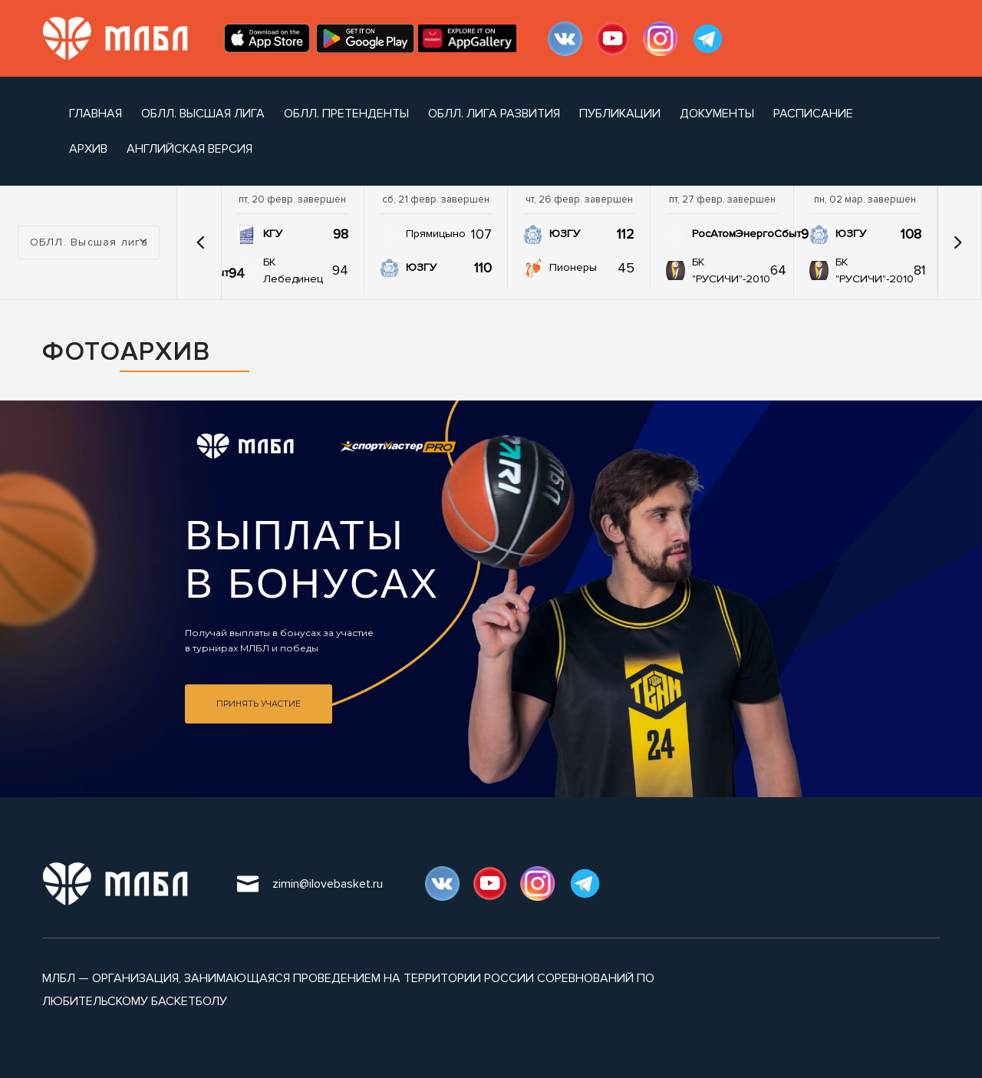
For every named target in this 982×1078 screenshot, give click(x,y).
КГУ (272, 233)
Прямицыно (436, 233)
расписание (813, 113)
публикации (620, 113)
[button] (201, 242)
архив (88, 149)
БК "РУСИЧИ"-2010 (731, 270)
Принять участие (258, 704)
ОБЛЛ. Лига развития (494, 113)
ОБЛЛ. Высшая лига (203, 113)
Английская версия (189, 149)
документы (717, 113)
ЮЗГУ (421, 267)
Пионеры (573, 267)
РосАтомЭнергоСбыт (746, 233)
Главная (95, 113)
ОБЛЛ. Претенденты (346, 113)
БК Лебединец (293, 270)
